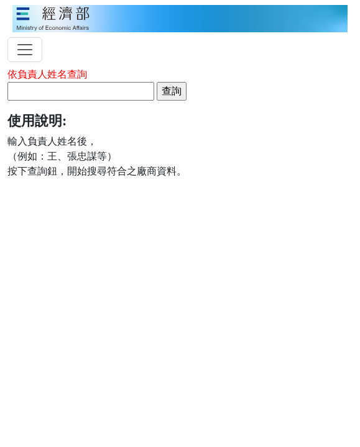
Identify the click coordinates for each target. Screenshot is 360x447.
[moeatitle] (180, 17)
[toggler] (24, 49)
